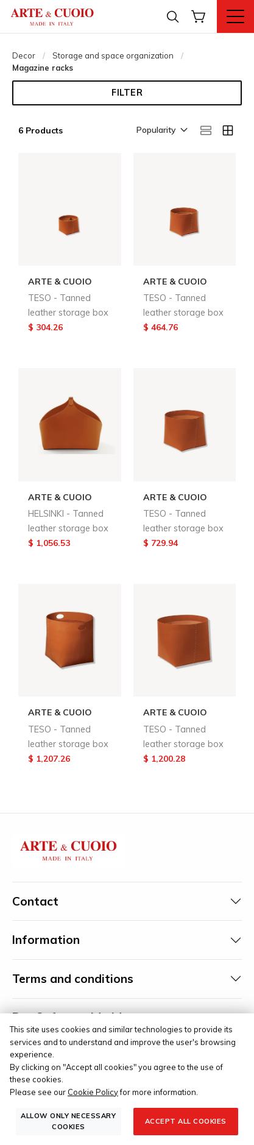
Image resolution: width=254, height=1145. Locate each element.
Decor (23, 55)
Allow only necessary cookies (68, 1120)
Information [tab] (46, 939)
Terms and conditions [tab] (72, 978)
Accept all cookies (186, 1121)
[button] (161, 131)
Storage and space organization (113, 55)
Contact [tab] (35, 901)
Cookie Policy (93, 1092)
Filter (127, 92)
